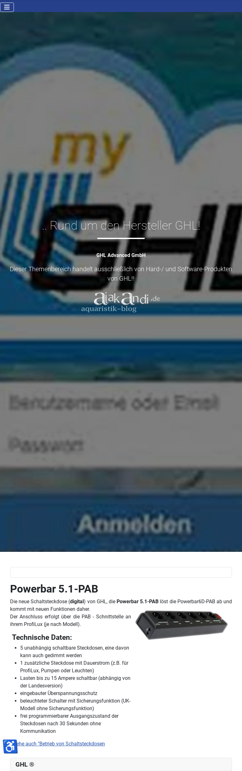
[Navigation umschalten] (7, 7)
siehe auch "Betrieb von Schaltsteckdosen (58, 744)
